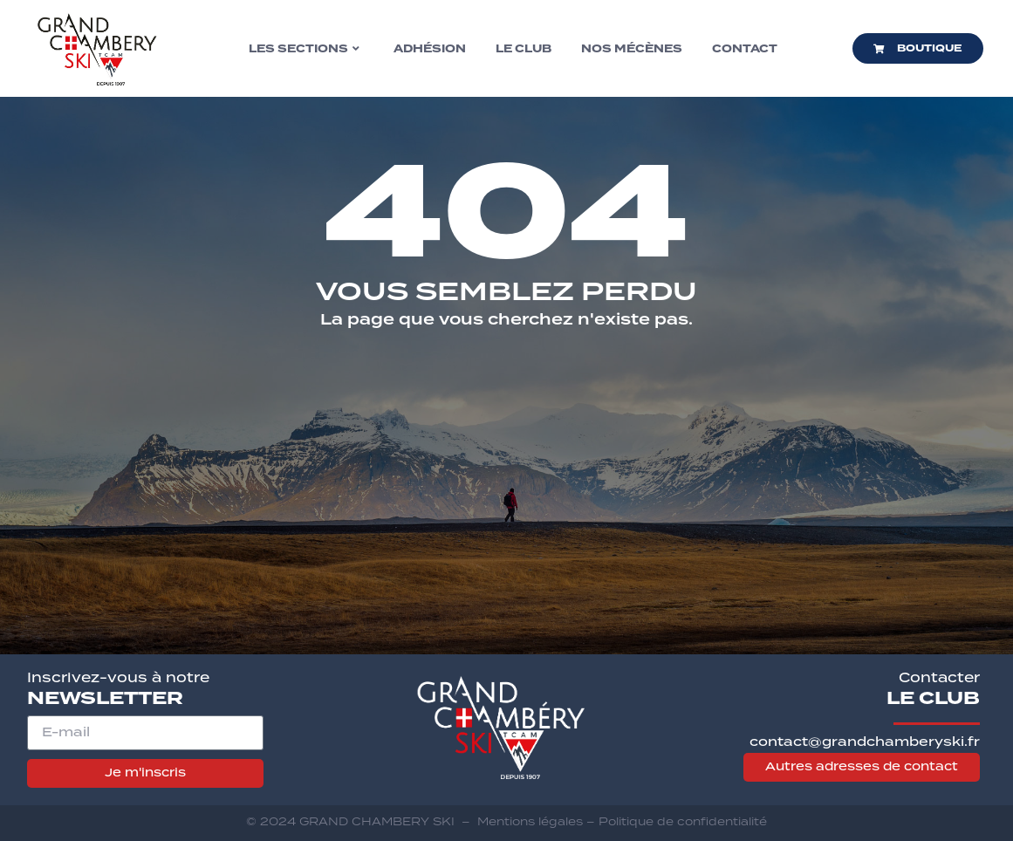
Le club (523, 49)
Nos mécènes (631, 49)
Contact (744, 49)
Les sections (304, 49)
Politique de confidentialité (683, 821)
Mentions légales (530, 821)
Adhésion (430, 49)
